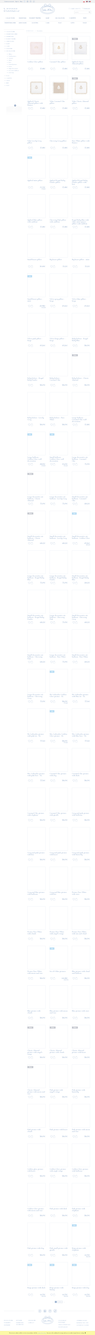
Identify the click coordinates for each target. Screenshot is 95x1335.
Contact (31, 1322)
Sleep (8, 43)
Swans (10, 66)
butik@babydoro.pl (12, 11)
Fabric (10, 60)
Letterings (11, 72)
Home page (30, 31)
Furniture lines (11, 34)
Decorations (10, 51)
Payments (7, 1322)
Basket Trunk (11, 39)
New (7, 83)
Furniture (10, 36)
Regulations (8, 1320)
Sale (7, 85)
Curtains (11, 58)
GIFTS (8, 80)
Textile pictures (12, 56)
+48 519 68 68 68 (11, 9)
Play (7, 75)
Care (8, 46)
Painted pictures (13, 64)
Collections (10, 31)
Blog (21, 1)
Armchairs (10, 41)
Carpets (9, 78)
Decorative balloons (14, 70)
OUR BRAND (32, 1320)
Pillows (10, 54)
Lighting (9, 48)
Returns (19, 1320)
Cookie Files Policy (41, 1333)
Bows (10, 62)
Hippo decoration (13, 68)
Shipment (7, 1325)
